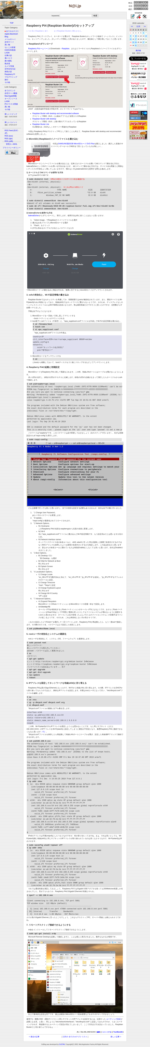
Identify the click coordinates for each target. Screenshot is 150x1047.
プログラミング (11, 77)
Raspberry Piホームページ (38, 49)
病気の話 (8, 72)
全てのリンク (10, 91)
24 (136, 42)
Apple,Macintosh (11, 34)
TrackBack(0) (118, 1032)
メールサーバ (10, 39)
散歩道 (7, 63)
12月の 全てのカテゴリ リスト (75, 1037)
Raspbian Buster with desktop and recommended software (55, 113)
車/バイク (8, 58)
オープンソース (11, 99)
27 (143, 42)
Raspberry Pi (10, 74)
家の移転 (8, 61)
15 (130, 39)
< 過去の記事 (34, 1037)
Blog (6, 37)
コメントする (106, 1032)
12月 (138, 26)
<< (132, 26)
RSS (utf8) (9, 141)
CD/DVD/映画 (10, 50)
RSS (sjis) (9, 139)
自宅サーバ (9, 42)
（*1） (43, 732)
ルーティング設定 (113, 1019)
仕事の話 (8, 55)
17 (136, 39)
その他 (7, 82)
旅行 (6, 80)
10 (136, 36)
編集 (98, 1032)
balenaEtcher (33, 216)
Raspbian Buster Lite (40, 124)
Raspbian (65, 49)
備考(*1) (29, 1019)
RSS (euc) (9, 136)
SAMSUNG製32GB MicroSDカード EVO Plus (76, 144)
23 (133, 42)
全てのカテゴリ (12, 31)
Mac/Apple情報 (11, 96)
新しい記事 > (116, 1037)
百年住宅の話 (10, 69)
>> (145, 26)
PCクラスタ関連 (11, 104)
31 (136, 45)
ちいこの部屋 (10, 47)
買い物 (7, 45)
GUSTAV (62, 1044)
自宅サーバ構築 (11, 93)
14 (146, 36)
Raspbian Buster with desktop (44, 119)
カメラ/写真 (9, 66)
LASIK (7, 53)
